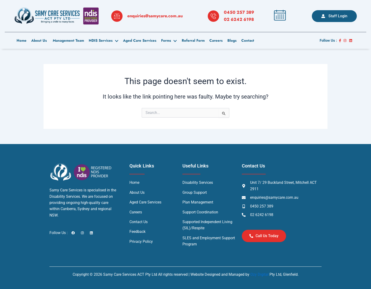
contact (247, 40)
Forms (169, 40)
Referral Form (192, 40)
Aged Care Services (139, 40)
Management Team (68, 40)
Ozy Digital (259, 274)
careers (215, 40)
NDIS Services (103, 40)
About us (39, 40)
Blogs (231, 40)
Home (21, 40)
